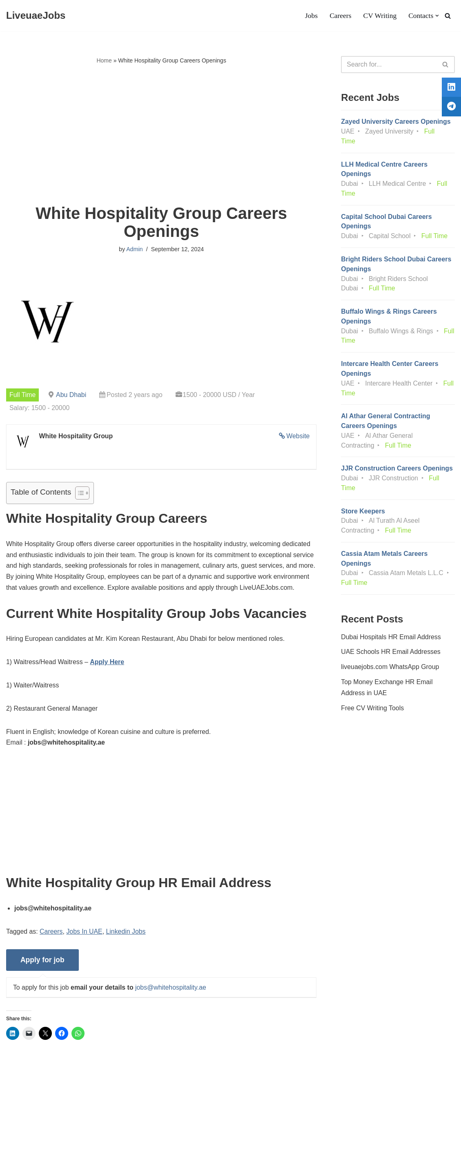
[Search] (448, 16)
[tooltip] (450, 89)
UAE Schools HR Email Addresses (391, 665)
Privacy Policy (76, 1130)
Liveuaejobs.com (30, 1151)
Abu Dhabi (71, 394)
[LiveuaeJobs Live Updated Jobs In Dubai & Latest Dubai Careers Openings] (35, 15)
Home (103, 60)
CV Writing (379, 16)
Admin (134, 249)
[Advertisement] (161, 135)
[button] (437, 16)
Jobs (310, 16)
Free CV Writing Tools (372, 722)
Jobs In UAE (85, 944)
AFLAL (106, 1151)
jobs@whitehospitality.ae (171, 1000)
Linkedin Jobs (127, 944)
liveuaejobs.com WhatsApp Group (390, 681)
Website (298, 436)
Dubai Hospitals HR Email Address (391, 650)
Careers (340, 16)
